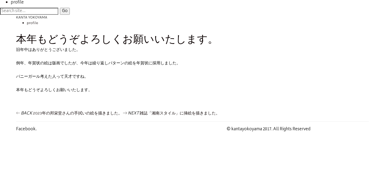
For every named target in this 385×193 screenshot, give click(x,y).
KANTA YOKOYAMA (31, 17)
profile (32, 22)
